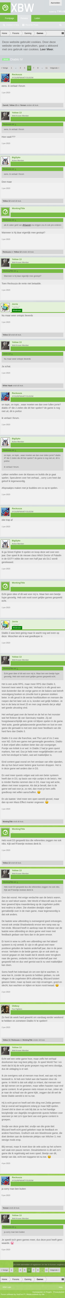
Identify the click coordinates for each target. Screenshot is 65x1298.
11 (46, 68)
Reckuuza (17, 74)
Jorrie (15, 304)
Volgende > (54, 68)
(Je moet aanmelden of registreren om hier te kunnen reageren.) (39, 1265)
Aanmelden (55, 3)
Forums (24, 18)
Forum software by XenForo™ (13, 1294)
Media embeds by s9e (35, 1294)
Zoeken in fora (12, 25)
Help (61, 1287)
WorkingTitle (18, 208)
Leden (37, 18)
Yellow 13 (13, 105)
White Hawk (7, 386)
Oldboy (15, 1006)
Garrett (5, 105)
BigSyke (16, 157)
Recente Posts (31, 25)
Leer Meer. (47, 49)
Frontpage (9, 18)
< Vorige (4, 68)
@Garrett (26, 225)
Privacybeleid (58, 1292)
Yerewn (23, 105)
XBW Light (6, 1287)
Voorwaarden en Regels (42, 1292)
